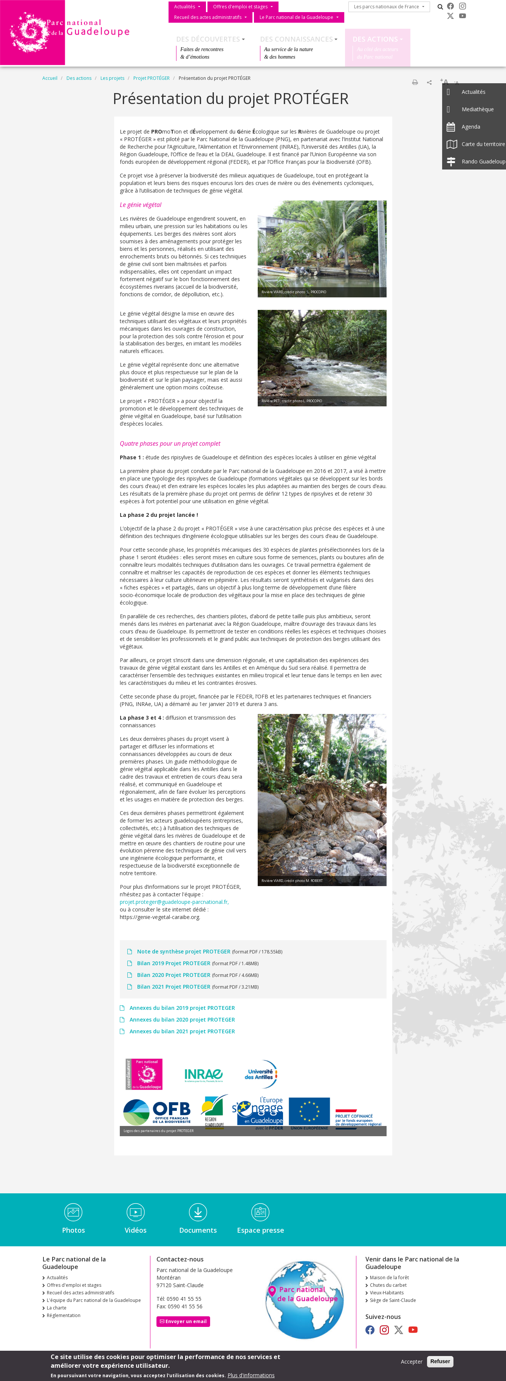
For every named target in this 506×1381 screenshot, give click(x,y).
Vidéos (136, 1230)
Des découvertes (208, 39)
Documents (198, 1230)
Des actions (375, 39)
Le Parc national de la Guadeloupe (296, 17)
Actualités (184, 6)
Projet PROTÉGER (151, 78)
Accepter (411, 1363)
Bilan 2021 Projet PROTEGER (174, 986)
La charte (57, 1308)
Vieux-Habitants (387, 1292)
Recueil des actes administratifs (207, 17)
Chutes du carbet (388, 1285)
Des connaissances (296, 39)
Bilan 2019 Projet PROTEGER (174, 963)
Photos (73, 1230)
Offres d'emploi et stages (240, 6)
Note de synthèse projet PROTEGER (184, 951)
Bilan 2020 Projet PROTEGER (174, 974)
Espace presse (260, 1230)
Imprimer (415, 82)
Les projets (112, 78)
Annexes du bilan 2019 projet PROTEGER (181, 1007)
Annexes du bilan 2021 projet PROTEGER (181, 1031)
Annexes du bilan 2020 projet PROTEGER (181, 1019)
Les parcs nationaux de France (386, 6)
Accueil (49, 78)
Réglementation (63, 1315)
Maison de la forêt (389, 1277)
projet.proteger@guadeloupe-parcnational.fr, (174, 901)
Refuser (440, 1363)
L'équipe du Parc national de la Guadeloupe (94, 1300)
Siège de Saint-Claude (393, 1300)
